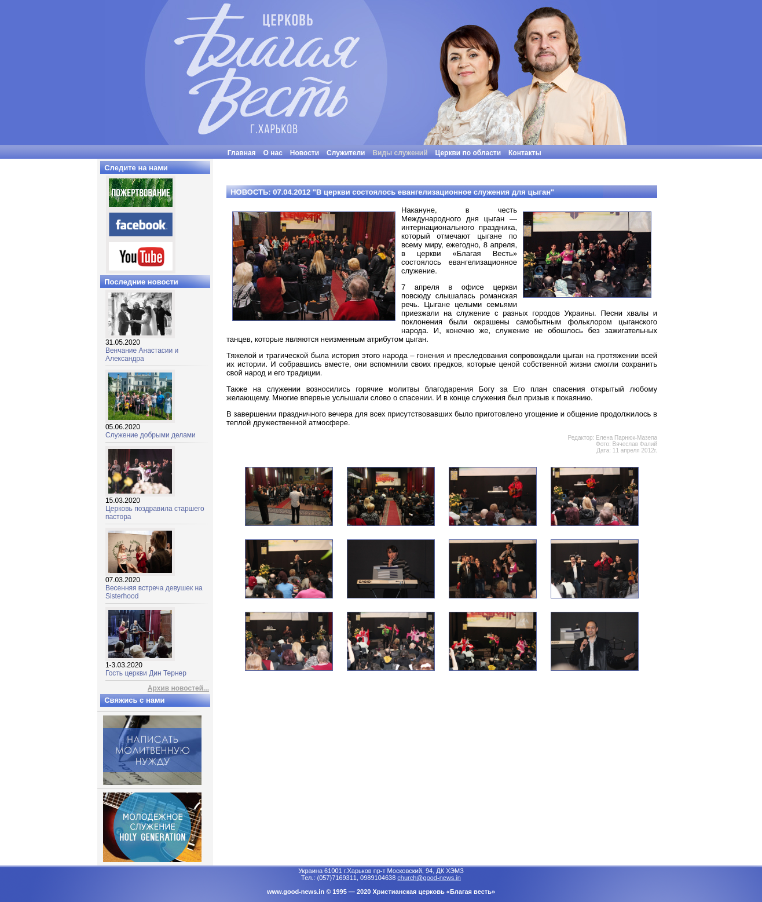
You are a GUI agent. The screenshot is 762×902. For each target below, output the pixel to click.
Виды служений (399, 153)
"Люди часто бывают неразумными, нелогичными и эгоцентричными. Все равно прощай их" (410, 163)
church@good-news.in (429, 877)
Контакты (524, 153)
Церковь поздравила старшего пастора (154, 505)
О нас (273, 153)
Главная (242, 153)
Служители (346, 153)
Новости (304, 153)
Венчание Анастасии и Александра (141, 347)
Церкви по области (468, 153)
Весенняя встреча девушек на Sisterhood (154, 584)
